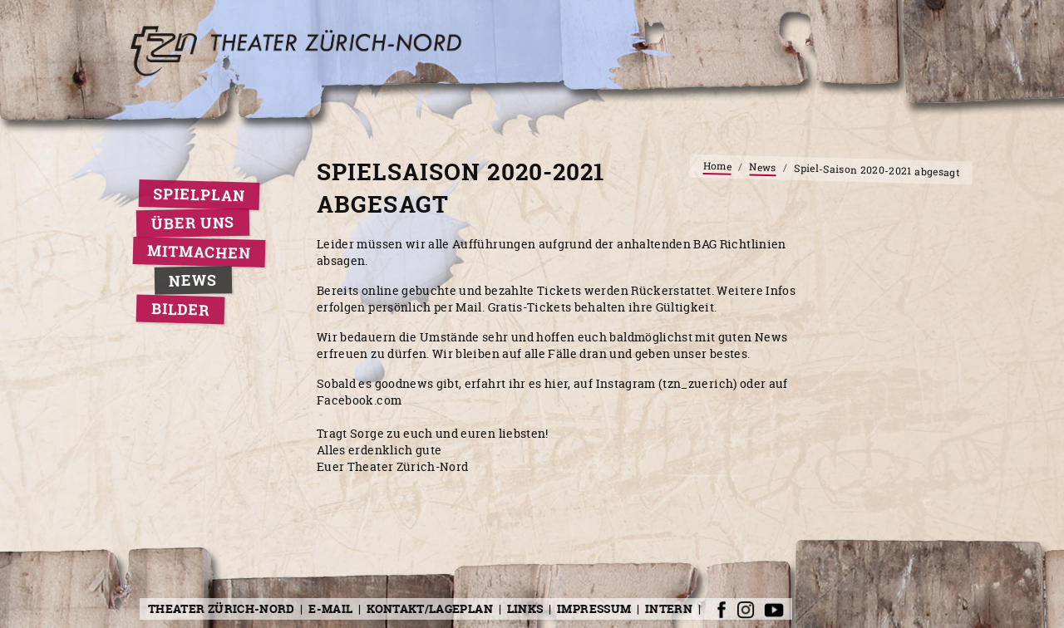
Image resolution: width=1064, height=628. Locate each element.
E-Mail (330, 608)
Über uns (193, 223)
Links (525, 608)
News (193, 280)
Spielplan (199, 195)
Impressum (594, 608)
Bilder (180, 309)
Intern (668, 608)
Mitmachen (199, 251)
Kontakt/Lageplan (430, 608)
